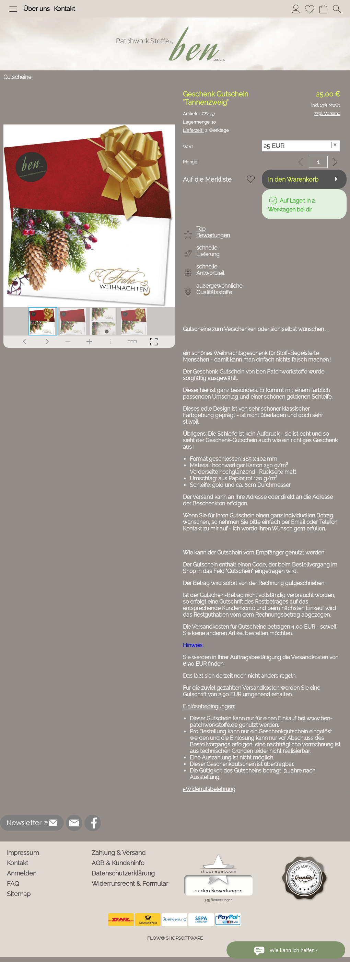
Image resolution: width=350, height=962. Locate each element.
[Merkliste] (309, 9)
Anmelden (21, 873)
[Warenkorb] (323, 9)
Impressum (23, 852)
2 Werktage (206, 130)
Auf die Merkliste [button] (207, 179)
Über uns (36, 8)
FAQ (13, 883)
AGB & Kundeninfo (118, 863)
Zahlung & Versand (118, 852)
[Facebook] (92, 823)
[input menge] (318, 162)
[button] (13, 9)
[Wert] (301, 145)
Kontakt (64, 8)
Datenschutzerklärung (123, 873)
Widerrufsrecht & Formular (130, 883)
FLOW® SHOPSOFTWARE (175, 938)
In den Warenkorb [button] (293, 179)
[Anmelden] (296, 9)
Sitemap (19, 893)
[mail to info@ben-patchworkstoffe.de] (74, 823)
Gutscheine (17, 77)
